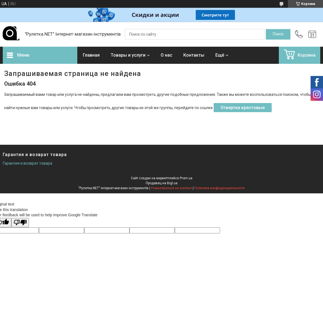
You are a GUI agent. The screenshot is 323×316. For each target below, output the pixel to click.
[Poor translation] (20, 223)
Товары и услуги (128, 55)
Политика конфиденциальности (219, 188)
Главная (91, 55)
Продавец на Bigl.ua (162, 183)
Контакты (193, 55)
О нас (166, 55)
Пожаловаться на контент (171, 188)
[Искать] (278, 34)
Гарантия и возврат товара (27, 163)
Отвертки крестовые (243, 107)
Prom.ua (186, 178)
